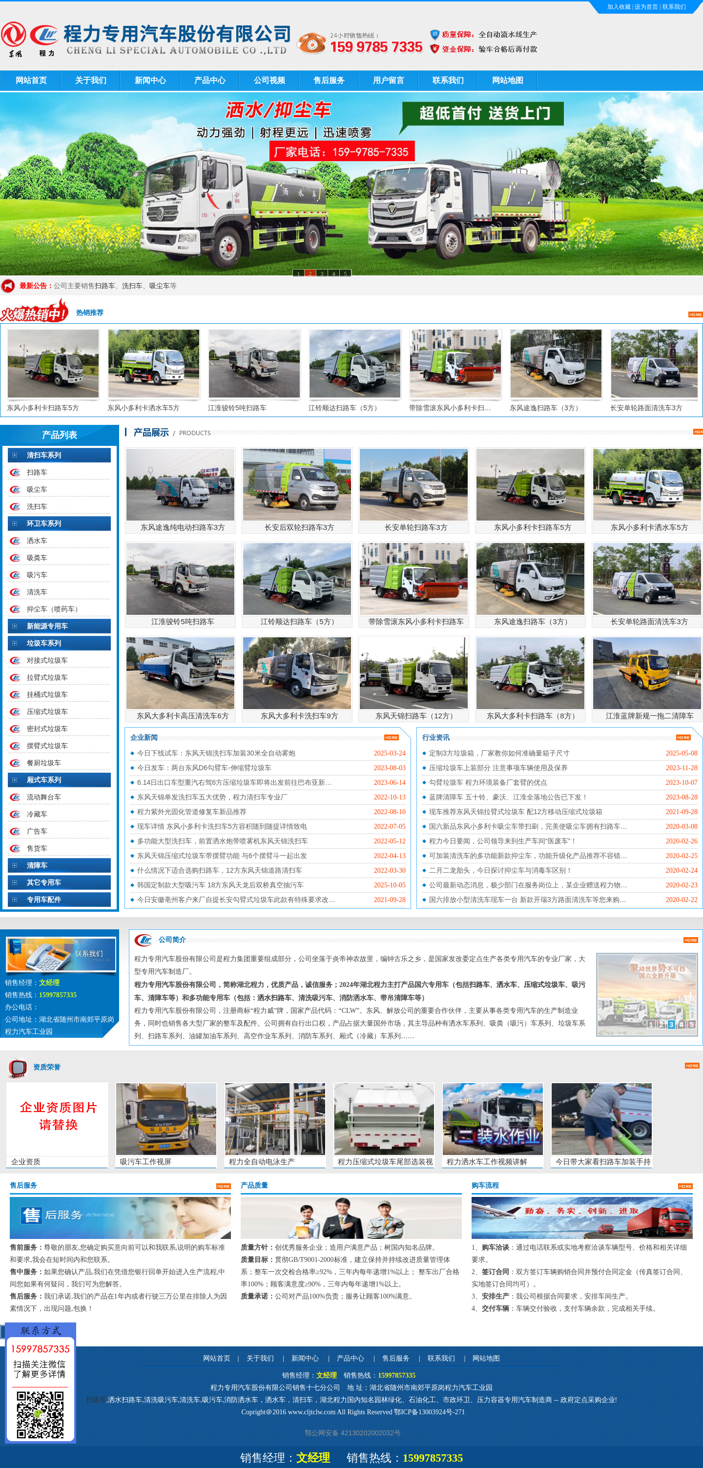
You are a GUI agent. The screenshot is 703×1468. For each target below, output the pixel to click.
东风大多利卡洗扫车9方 (299, 716)
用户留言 (388, 80)
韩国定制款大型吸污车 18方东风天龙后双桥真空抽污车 (220, 885)
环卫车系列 (44, 523)
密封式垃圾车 (47, 729)
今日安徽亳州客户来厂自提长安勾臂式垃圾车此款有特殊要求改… (236, 899)
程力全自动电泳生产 (262, 1161)
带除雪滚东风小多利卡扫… (456, 408)
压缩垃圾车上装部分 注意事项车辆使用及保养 (498, 768)
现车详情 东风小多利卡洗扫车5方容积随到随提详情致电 (222, 826)
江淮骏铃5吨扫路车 (243, 408)
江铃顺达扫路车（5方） (350, 408)
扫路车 (105, 286)
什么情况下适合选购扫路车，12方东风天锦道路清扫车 (219, 870)
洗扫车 (132, 286)
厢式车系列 (44, 780)
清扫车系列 (44, 455)
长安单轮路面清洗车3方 (652, 408)
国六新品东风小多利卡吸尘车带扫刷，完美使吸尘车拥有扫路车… (528, 826)
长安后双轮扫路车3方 (299, 527)
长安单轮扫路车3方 (416, 527)
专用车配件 (44, 899)
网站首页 (31, 80)
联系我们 (674, 6)
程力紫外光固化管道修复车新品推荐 (192, 812)
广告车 (37, 831)
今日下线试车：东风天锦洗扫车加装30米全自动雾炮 (216, 753)
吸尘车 (159, 286)
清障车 (37, 865)
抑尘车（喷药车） (54, 609)
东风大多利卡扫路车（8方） (533, 716)
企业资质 (26, 1161)
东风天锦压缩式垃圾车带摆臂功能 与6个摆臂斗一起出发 (222, 856)
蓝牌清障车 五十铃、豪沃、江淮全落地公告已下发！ (508, 797)
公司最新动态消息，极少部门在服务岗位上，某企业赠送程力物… (528, 885)
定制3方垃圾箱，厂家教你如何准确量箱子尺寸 (499, 753)
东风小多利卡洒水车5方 (149, 408)
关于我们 (90, 80)
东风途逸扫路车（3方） (552, 408)
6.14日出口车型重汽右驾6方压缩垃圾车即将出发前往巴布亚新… (234, 782)
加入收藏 (619, 6)
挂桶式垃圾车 (47, 694)
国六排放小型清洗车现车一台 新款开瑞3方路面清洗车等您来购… (527, 899)
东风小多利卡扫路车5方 (49, 408)
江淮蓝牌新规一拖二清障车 (650, 716)
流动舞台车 (44, 797)
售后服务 (329, 80)
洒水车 (37, 541)
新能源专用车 (47, 626)
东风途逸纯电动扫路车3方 (183, 527)
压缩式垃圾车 (47, 711)
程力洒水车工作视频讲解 (487, 1161)
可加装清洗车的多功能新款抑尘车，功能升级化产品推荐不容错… (528, 856)
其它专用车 (44, 882)
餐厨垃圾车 (44, 763)
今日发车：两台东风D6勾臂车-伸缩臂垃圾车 (204, 768)
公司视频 (269, 80)
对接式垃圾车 (47, 660)
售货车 (37, 848)
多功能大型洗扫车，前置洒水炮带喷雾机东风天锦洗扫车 (222, 841)
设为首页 (646, 6)
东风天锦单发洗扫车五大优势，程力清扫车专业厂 (212, 797)
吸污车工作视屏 (145, 1161)
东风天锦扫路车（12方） (416, 716)
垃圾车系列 (44, 643)
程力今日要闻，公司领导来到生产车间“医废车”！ (503, 841)
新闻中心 (150, 80)
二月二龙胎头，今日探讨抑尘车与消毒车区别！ (501, 870)
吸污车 (37, 575)
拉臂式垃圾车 (47, 677)
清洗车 (37, 592)
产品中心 (210, 80)
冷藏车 (37, 814)
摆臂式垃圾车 (47, 746)
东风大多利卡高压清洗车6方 (182, 716)
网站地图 (507, 80)
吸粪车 (37, 558)
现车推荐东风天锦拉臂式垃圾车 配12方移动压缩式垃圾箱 (515, 812)
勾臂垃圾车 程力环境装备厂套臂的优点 (488, 782)
